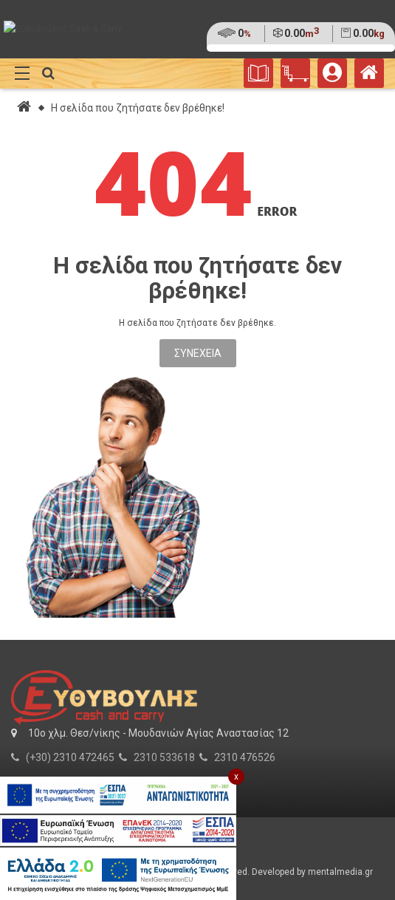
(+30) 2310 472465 (70, 757)
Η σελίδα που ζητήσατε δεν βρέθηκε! (137, 108)
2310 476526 (244, 757)
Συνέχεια (197, 353)
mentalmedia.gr (340, 872)
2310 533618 (164, 757)
